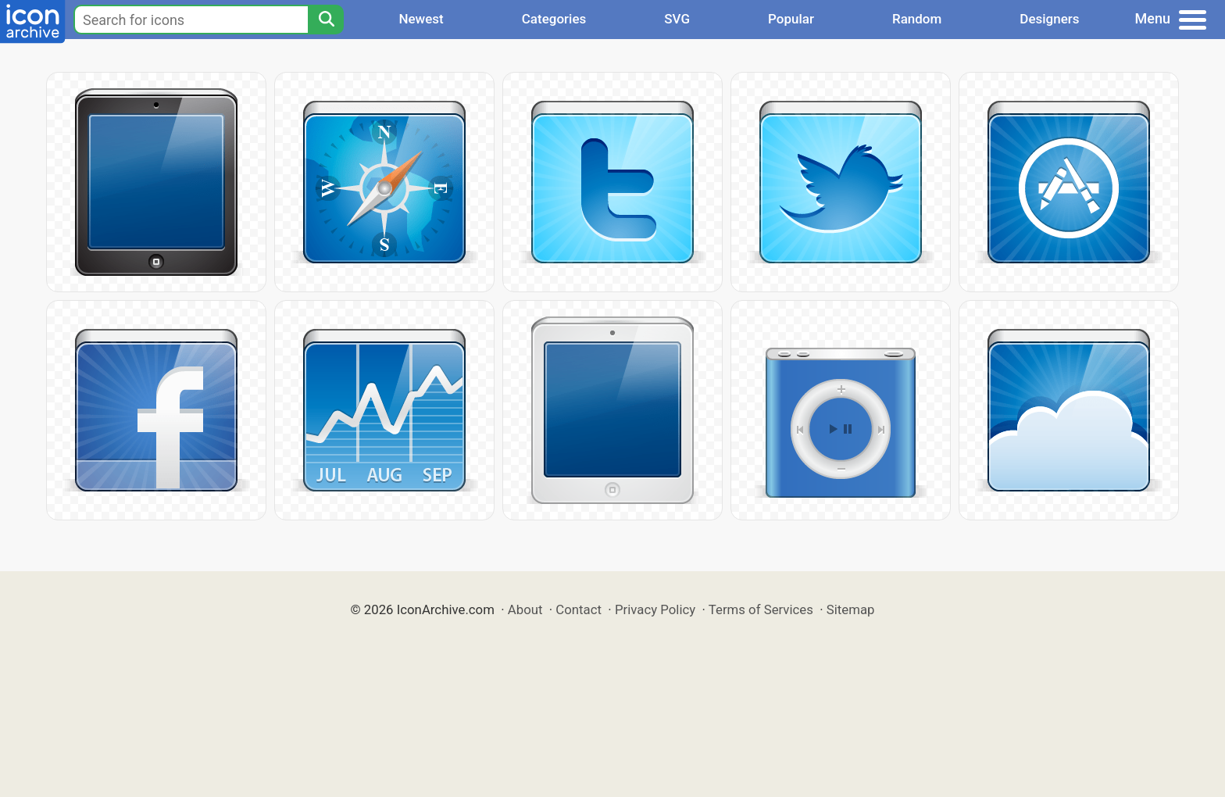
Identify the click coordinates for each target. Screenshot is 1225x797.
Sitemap (851, 609)
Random (916, 19)
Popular (791, 19)
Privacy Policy (655, 609)
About (525, 609)
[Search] (326, 19)
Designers (1049, 19)
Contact (578, 609)
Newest (420, 19)
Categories (554, 19)
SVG (677, 19)
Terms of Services (761, 609)
